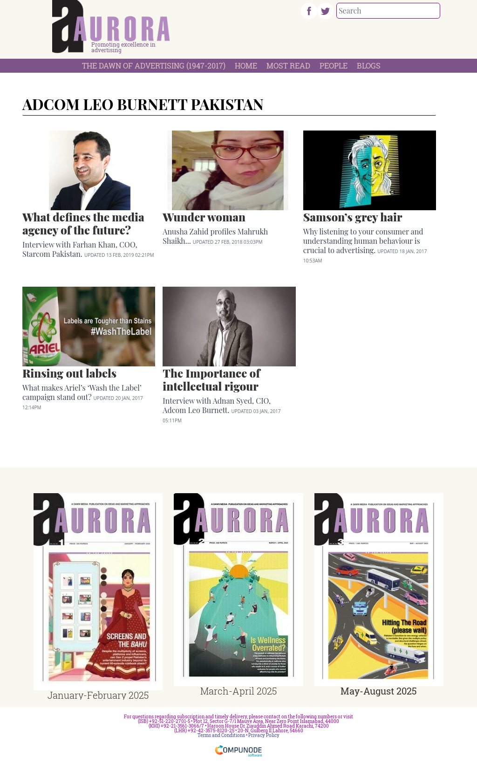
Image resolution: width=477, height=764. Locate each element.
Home (246, 65)
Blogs (369, 65)
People (334, 65)
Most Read (288, 65)
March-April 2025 (238, 691)
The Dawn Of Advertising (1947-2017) (153, 65)
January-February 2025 (98, 695)
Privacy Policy (263, 735)
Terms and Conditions (221, 735)
